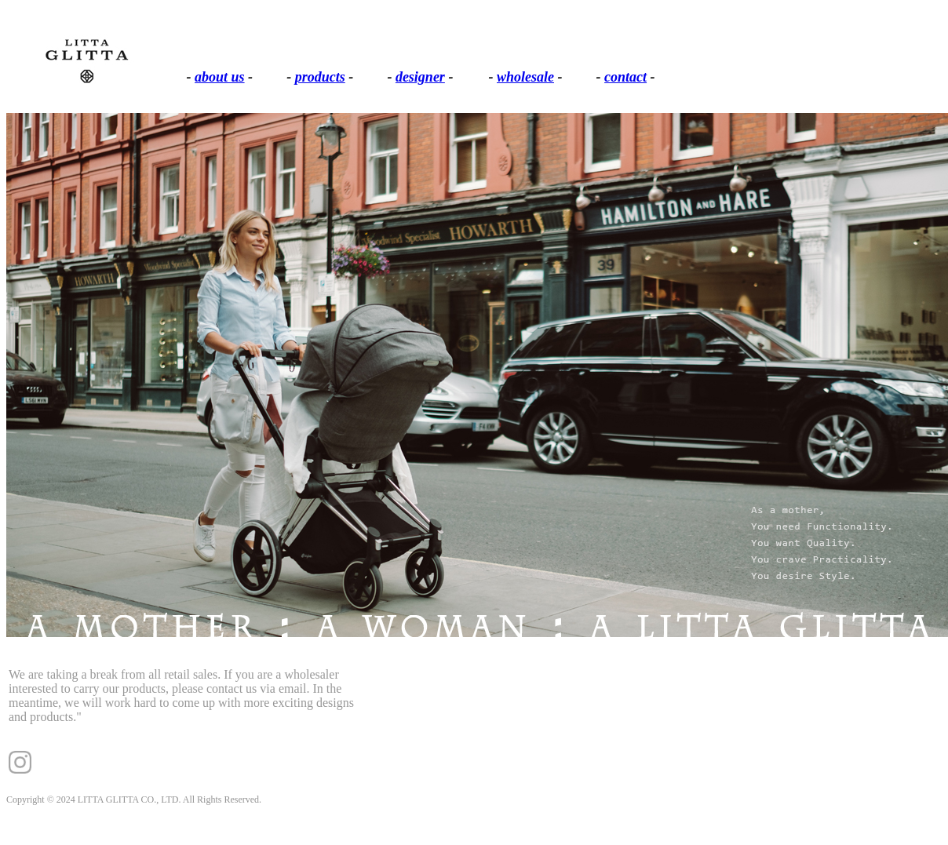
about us (220, 77)
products (320, 77)
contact (625, 77)
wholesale (525, 77)
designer (420, 77)
